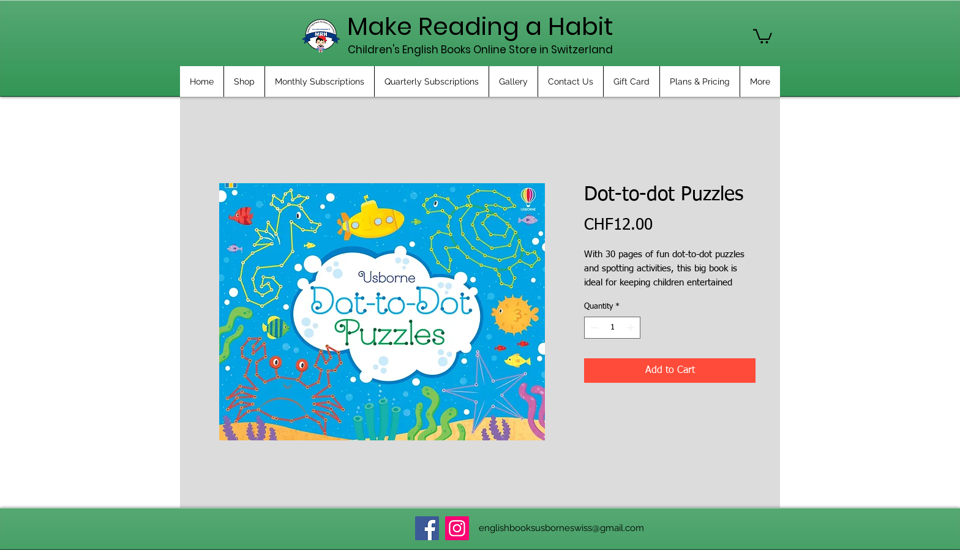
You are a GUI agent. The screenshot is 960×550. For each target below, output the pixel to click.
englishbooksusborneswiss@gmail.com (561, 527)
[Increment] (631, 327)
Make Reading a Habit (480, 26)
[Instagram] (457, 528)
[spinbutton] (612, 327)
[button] (762, 35)
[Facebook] (427, 528)
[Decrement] (593, 327)
